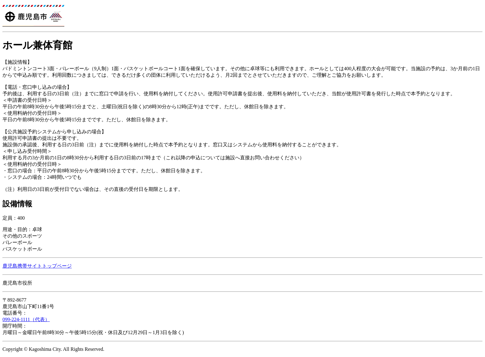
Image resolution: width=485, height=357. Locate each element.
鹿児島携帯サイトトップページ (37, 266)
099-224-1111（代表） (26, 319)
